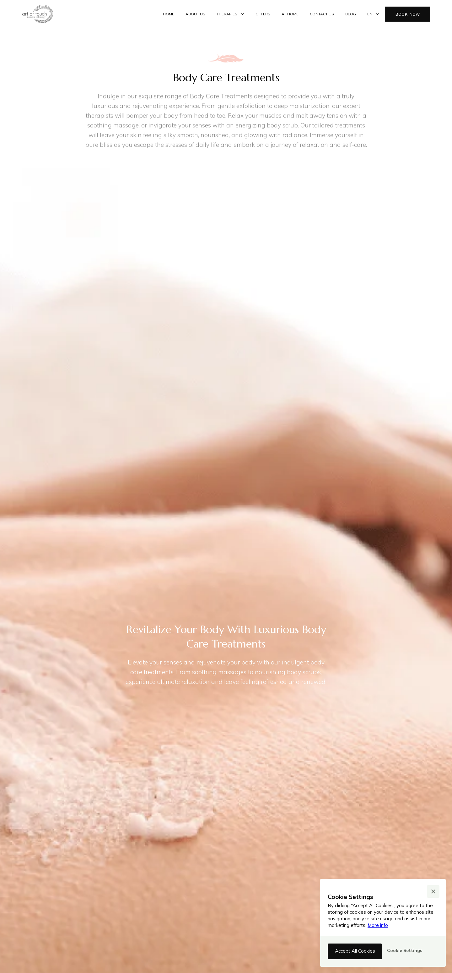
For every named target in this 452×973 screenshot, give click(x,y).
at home (290, 14)
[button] (230, 14)
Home (168, 14)
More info (378, 925)
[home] (37, 14)
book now (407, 14)
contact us (322, 14)
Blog (350, 14)
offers (263, 14)
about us (195, 14)
